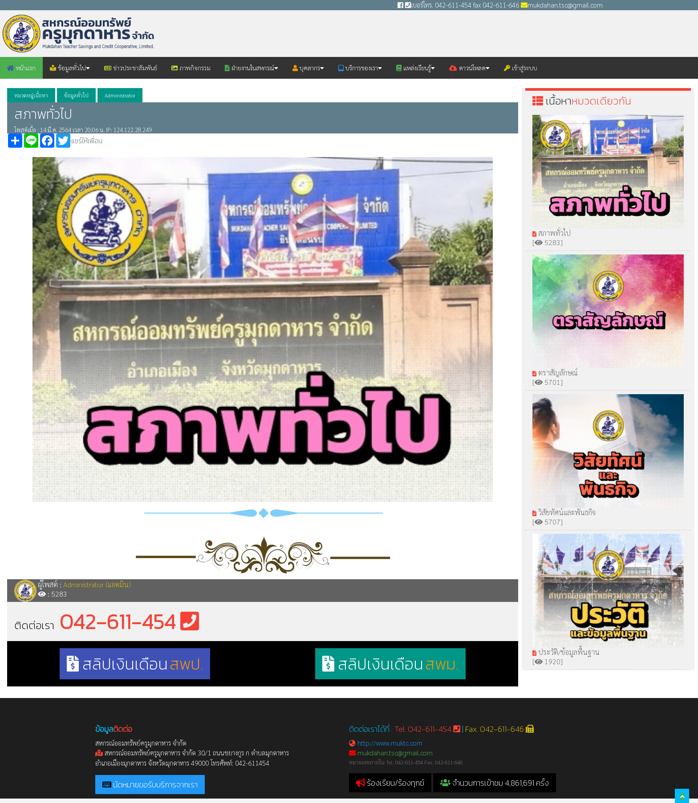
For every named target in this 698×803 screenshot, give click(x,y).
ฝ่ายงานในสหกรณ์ (251, 68)
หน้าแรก (21, 68)
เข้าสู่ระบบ (520, 68)
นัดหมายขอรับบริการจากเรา (155, 785)
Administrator (120, 95)
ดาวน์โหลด (469, 68)
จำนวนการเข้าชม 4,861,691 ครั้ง (494, 783)
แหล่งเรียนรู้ (415, 68)
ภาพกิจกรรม (191, 68)
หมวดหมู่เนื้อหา (31, 95)
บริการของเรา (360, 68)
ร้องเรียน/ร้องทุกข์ (395, 783)
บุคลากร (308, 68)
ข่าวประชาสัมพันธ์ (130, 68)
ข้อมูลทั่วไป (70, 68)
